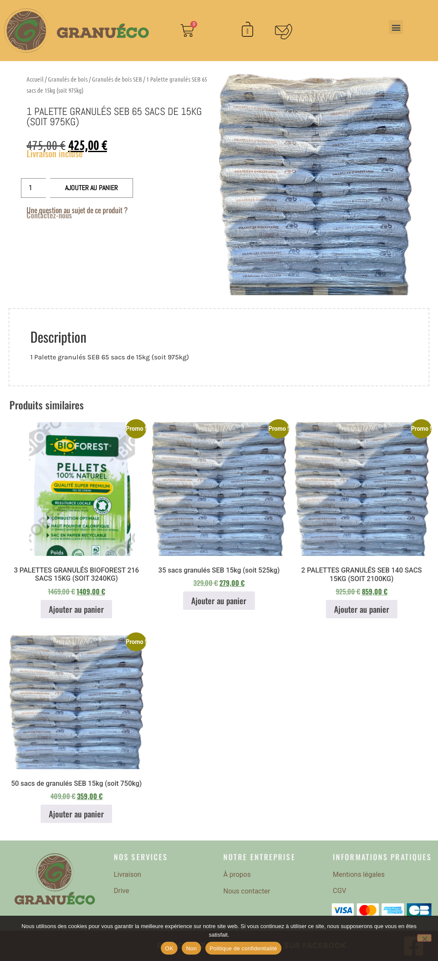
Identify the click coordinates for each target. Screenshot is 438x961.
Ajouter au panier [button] (76, 609)
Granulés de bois (68, 79)
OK (169, 948)
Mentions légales (359, 874)
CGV (339, 891)
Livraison (127, 874)
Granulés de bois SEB (117, 79)
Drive (121, 891)
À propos (237, 874)
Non (191, 948)
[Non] (424, 938)
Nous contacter (246, 891)
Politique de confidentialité (243, 948)
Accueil (35, 79)
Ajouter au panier (91, 187)
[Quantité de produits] (33, 188)
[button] (396, 27)
